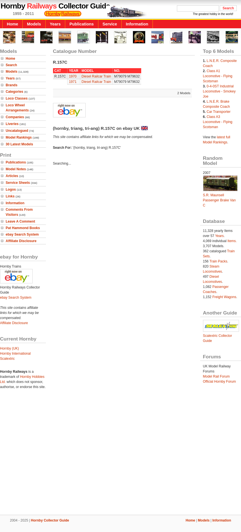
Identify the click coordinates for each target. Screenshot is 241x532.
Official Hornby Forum (219, 382)
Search (11, 65)
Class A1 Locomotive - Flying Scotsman (217, 76)
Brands (11, 85)
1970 (73, 76)
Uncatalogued (17, 131)
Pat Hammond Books (23, 228)
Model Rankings (19, 137)
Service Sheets (18, 183)
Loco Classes (17, 98)
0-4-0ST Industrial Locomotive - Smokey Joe (219, 91)
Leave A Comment (20, 221)
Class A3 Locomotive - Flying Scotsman (217, 122)
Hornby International (15, 354)
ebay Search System (22, 234)
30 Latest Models (19, 144)
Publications (81, 24)
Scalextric (7, 359)
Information (137, 24)
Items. (232, 241)
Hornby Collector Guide (50, 520)
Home (12, 24)
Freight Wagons (224, 297)
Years (55, 24)
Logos (11, 189)
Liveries (12, 124)
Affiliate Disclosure (21, 241)
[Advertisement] (53, 455)
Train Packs (218, 261)
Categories (14, 92)
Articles (12, 176)
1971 (73, 82)
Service (110, 24)
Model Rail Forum (216, 376)
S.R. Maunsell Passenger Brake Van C (219, 200)
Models (34, 24)
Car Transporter (219, 112)
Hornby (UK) (9, 348)
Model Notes (16, 169)
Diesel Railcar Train (96, 76)
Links (10, 196)
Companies (15, 117)
